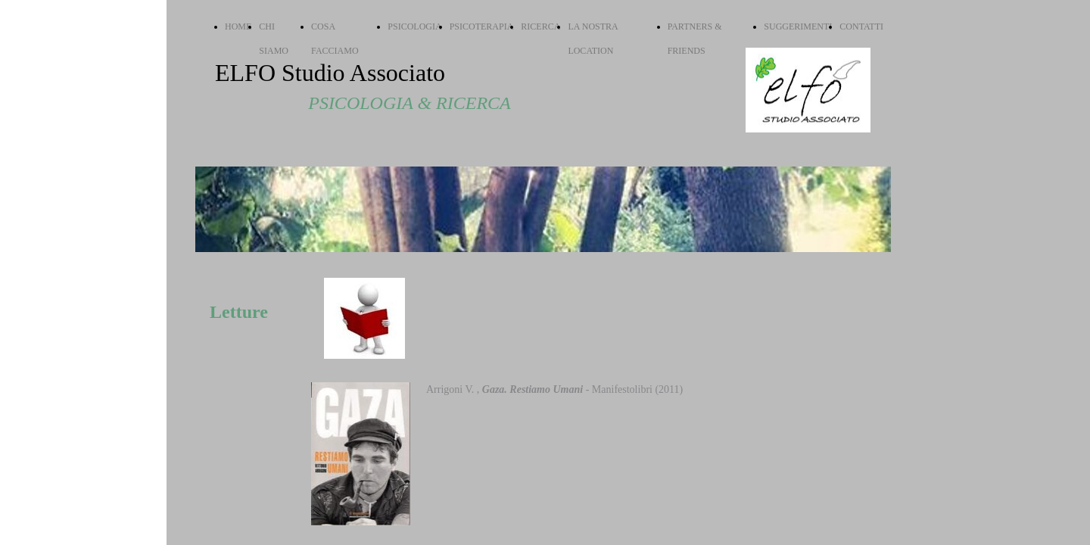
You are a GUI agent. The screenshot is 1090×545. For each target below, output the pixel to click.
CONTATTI (861, 26)
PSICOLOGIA (414, 26)
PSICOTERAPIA (482, 26)
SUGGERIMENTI (798, 26)
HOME (238, 26)
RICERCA (540, 26)
